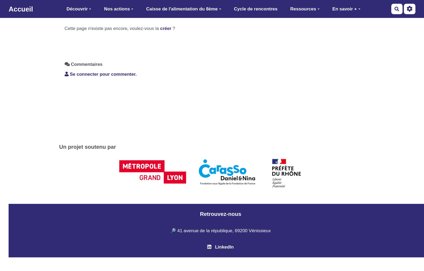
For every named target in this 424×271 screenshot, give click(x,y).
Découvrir (79, 9)
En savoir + (346, 9)
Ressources (304, 9)
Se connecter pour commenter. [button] (101, 74)
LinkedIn (220, 247)
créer (165, 28)
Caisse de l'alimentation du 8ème (183, 9)
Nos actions (118, 9)
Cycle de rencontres (256, 9)
